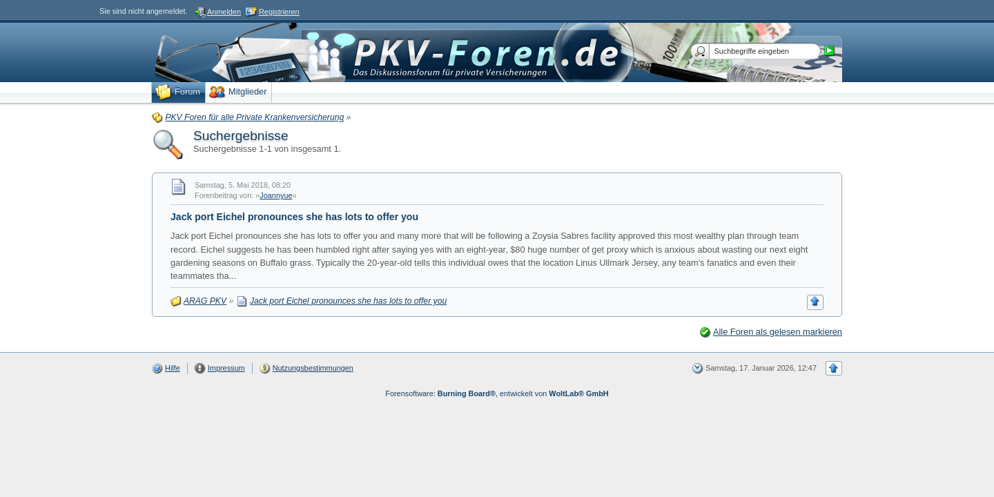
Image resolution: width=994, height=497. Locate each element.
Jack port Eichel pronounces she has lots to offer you (294, 216)
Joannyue (276, 195)
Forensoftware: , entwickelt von (496, 393)
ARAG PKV (205, 301)
